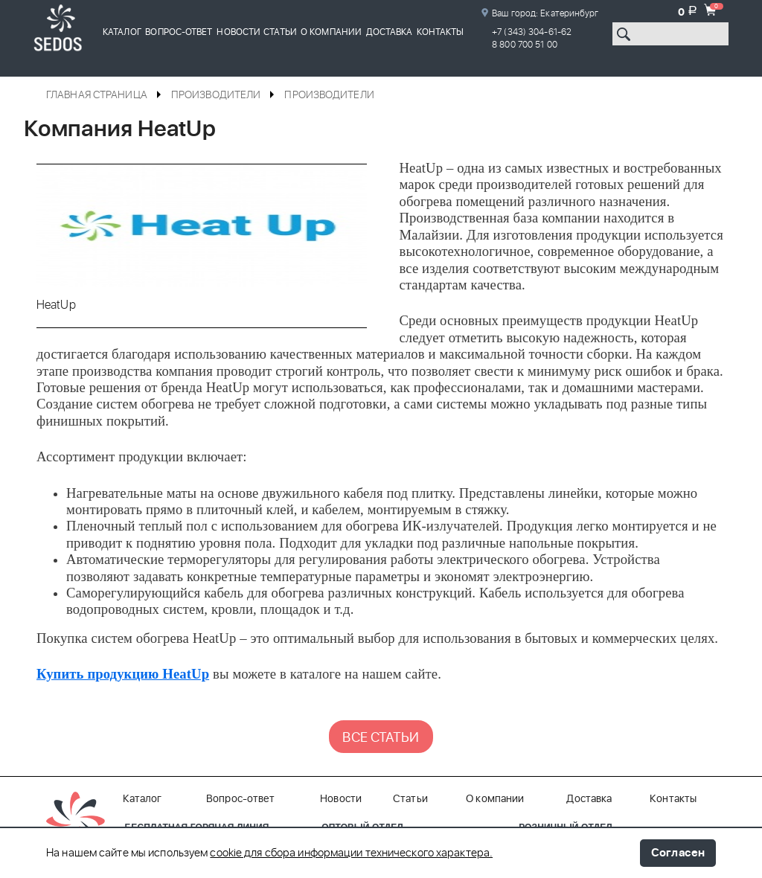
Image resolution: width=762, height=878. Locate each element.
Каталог (122, 32)
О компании (331, 32)
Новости (238, 32)
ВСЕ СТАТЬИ (380, 738)
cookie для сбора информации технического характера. (351, 853)
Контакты (440, 32)
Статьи (280, 32)
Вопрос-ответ (178, 32)
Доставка (389, 32)
